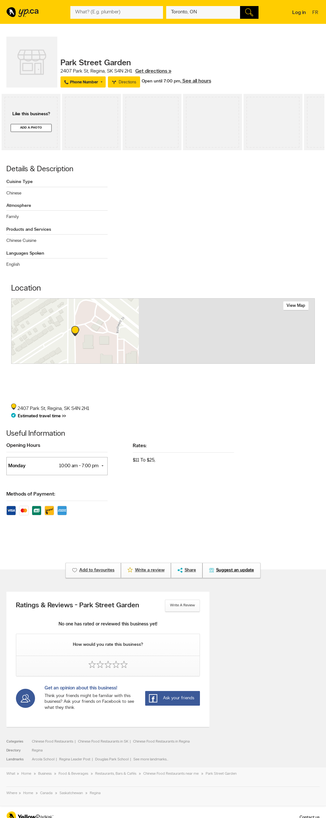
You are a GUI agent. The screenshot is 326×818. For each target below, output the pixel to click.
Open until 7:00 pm (161, 81)
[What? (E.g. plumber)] (116, 12)
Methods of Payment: (30, 494)
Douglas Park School (112, 759)
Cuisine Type (19, 182)
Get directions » (153, 71)
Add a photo (31, 128)
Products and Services (28, 229)
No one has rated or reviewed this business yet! (108, 624)
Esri (210, 360)
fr (316, 13)
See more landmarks (150, 759)
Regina (37, 750)
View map (296, 306)
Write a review (182, 605)
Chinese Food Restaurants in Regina (161, 742)
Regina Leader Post (74, 759)
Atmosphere (18, 205)
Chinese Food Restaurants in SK (103, 742)
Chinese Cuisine (21, 240)
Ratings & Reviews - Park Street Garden (77, 605)
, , (115, 71)
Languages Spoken (25, 253)
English (13, 264)
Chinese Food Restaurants (52, 742)
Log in (299, 12)
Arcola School (43, 759)
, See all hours (195, 81)
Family (12, 217)
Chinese (13, 193)
